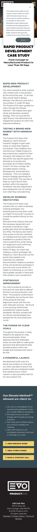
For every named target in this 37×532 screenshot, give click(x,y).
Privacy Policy (18, 516)
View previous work (17, 444)
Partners (7, 516)
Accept (23, 40)
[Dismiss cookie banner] (30, 7)
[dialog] (18, 24)
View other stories (17, 451)
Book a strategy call (18, 457)
